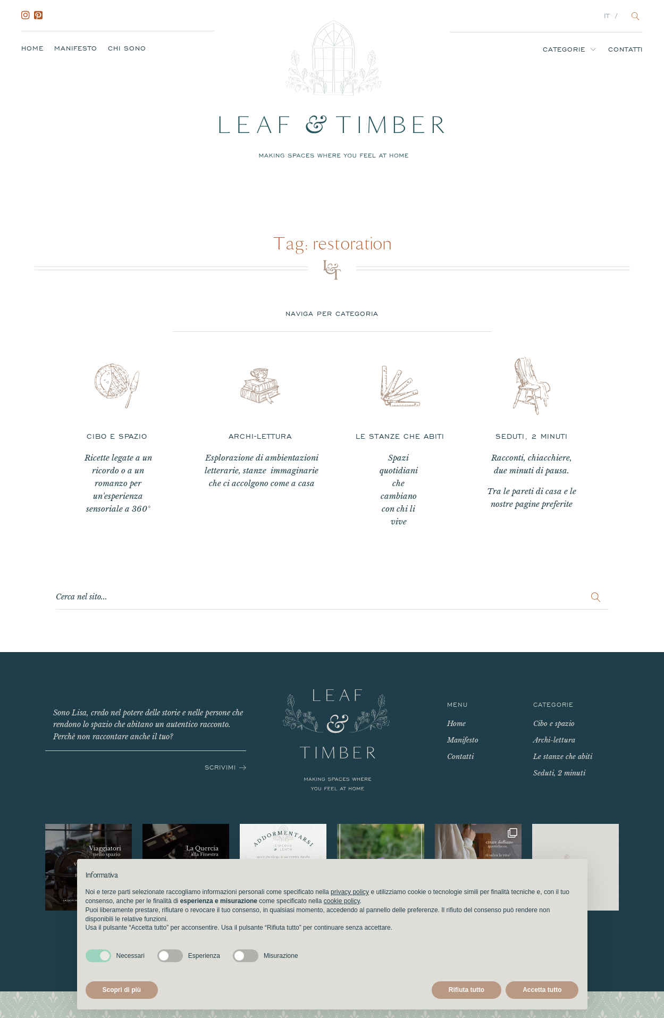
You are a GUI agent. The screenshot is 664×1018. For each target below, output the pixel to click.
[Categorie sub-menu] (595, 49)
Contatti (625, 49)
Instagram (27, 15)
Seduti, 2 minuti (559, 773)
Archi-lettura (554, 740)
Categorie (564, 49)
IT (607, 16)
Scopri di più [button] (122, 990)
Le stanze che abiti (562, 756)
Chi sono (127, 48)
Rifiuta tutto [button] (466, 990)
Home (32, 48)
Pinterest (40, 15)
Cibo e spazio (554, 723)
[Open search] (635, 16)
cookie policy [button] (342, 901)
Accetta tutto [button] (542, 990)
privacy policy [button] (350, 892)
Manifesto (75, 48)
